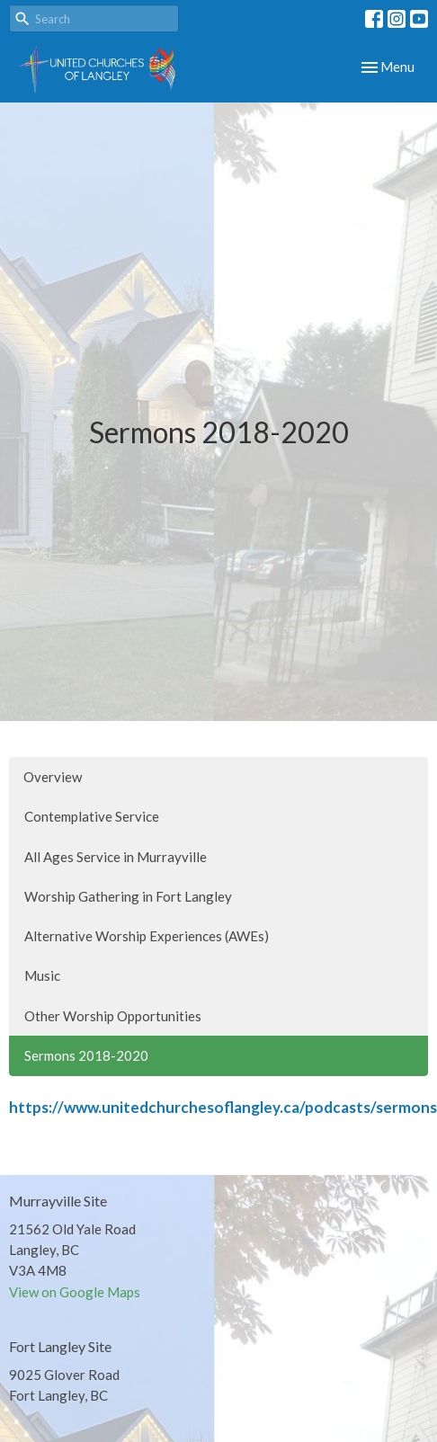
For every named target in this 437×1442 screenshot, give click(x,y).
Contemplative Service (91, 816)
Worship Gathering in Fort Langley (128, 896)
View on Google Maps (74, 1292)
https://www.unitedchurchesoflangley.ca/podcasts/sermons (223, 1107)
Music (42, 975)
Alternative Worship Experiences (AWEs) (146, 936)
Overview (52, 777)
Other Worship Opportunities (112, 1016)
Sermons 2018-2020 (86, 1055)
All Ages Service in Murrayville (115, 857)
